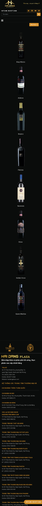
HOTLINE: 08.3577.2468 (33, 502)
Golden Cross (21, 278)
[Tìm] (39, 14)
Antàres (20, 98)
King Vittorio (20, 62)
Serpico (20, 134)
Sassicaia (20, 206)
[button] (34, 24)
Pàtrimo (20, 170)
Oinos (21, 242)
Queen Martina (21, 314)
